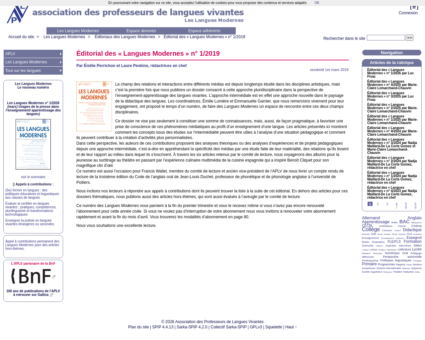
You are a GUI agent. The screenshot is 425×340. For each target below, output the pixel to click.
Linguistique (391, 250)
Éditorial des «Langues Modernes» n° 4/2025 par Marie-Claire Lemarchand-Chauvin (392, 85)
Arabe (394, 222)
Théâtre (397, 271)
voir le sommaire (33, 177)
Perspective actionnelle (402, 256)
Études (365, 242)
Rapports (400, 264)
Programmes (386, 264)
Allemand (371, 217)
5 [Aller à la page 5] (406, 204)
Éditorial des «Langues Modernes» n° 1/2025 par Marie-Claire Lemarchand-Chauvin (392, 120)
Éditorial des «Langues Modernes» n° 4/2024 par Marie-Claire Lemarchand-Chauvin (392, 131)
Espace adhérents (204, 31)
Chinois (402, 226)
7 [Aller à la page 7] (397, 207)
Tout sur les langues (23, 70)
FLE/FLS (393, 241)
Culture (397, 231)
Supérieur (376, 271)
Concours (387, 230)
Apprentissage (375, 221)
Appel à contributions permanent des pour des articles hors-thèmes (32, 244)
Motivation (377, 253)
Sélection (406, 268)
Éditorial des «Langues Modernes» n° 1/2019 (204, 36)
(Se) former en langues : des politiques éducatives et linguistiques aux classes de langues (32, 193)
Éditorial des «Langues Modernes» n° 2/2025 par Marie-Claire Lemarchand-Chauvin (392, 108)
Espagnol (414, 237)
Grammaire (368, 245)
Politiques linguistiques (395, 260)
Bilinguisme (416, 223)
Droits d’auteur (384, 234)
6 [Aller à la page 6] (415, 204)
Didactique (412, 230)
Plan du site (138, 327)
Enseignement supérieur (392, 238)
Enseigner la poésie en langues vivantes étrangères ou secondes (29, 222)
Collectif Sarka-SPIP (229, 327)
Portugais (417, 261)
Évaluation (378, 241)
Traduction (408, 272)
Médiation (366, 253)
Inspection (390, 245)
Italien (418, 245)
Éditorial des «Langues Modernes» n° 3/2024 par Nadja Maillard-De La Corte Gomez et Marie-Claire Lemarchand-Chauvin (392, 146)
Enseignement (370, 238)
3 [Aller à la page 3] (387, 204)
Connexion (408, 13)
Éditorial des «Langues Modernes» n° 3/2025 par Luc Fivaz (390, 97)
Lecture (373, 249)
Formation (413, 241)
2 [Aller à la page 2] (378, 204)
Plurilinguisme (370, 260)
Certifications (385, 226)
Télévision (387, 272)
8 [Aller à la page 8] (406, 207)
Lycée (417, 249)
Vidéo (417, 272)
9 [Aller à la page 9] (415, 207)
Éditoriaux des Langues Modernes (125, 36)
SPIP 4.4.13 (162, 327)
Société (366, 272)
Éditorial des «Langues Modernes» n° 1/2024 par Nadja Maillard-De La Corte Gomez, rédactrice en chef (392, 177)
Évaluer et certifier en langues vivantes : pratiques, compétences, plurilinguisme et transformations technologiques (30, 209)
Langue (365, 250)
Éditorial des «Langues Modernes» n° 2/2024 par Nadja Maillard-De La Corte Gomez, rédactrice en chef (392, 163)
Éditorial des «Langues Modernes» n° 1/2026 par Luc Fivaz (390, 73)
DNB (373, 234)
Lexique (381, 250)
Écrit (409, 234)
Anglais (414, 217)
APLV (10, 53)
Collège (371, 229)
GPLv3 (256, 327)
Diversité (366, 234)
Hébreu (379, 246)
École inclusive (399, 234)
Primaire (369, 264)
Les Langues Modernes (78, 31)
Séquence (416, 268)
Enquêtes (417, 234)
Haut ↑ (291, 327)
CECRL (367, 226)
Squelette (273, 327)
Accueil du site (21, 36)
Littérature (404, 249)
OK (316, 3)
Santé (409, 265)
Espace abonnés (141, 31)
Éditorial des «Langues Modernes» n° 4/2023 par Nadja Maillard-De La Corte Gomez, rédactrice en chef (392, 192)
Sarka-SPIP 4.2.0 (192, 327)
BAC (404, 221)
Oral (405, 253)
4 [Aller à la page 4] (397, 204)
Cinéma (416, 226)
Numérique (392, 253)
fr (414, 7)
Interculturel (405, 245)
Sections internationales (389, 268)
